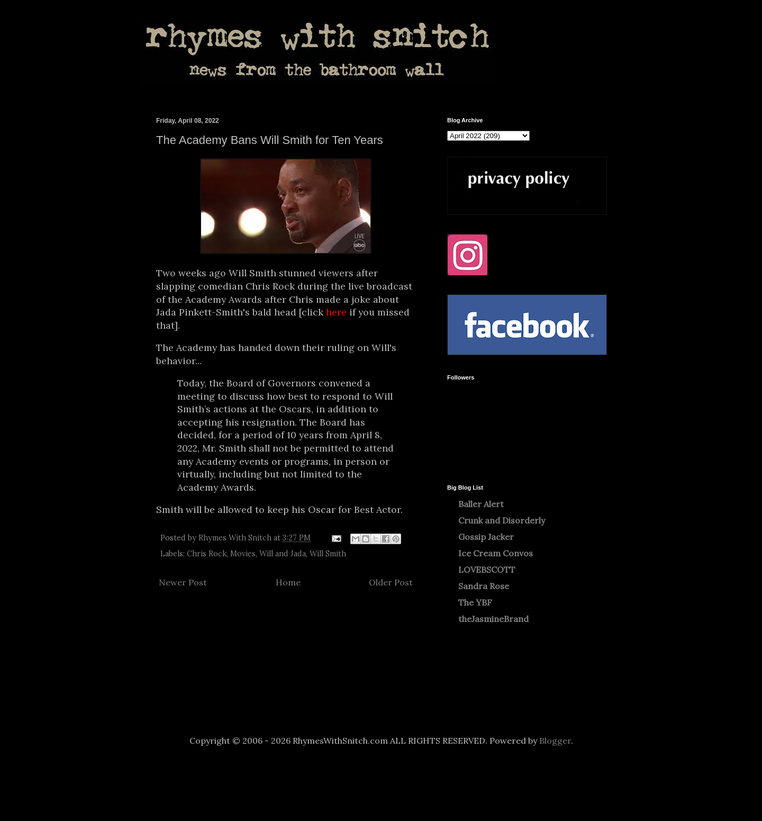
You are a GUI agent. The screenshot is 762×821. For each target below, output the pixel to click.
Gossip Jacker (486, 536)
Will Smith (328, 553)
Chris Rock (206, 553)
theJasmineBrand (493, 619)
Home (288, 582)
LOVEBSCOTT (486, 569)
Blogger (555, 740)
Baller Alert (481, 504)
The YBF (475, 602)
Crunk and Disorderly (501, 520)
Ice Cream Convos (495, 553)
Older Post (391, 582)
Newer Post (183, 582)
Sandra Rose (483, 586)
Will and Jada (282, 553)
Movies (243, 553)
